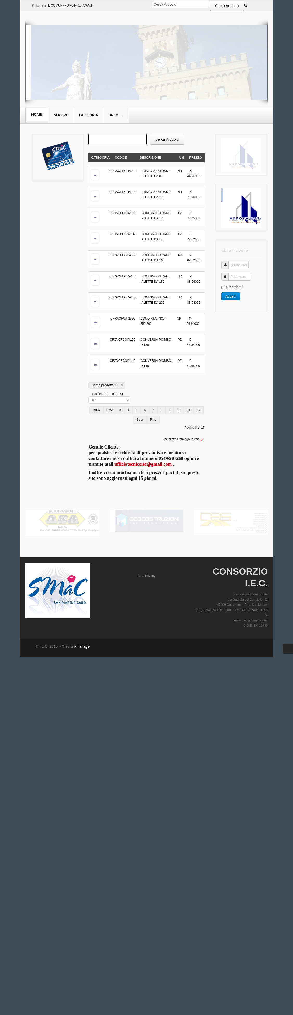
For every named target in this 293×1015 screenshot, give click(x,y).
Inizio (96, 410)
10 (178, 410)
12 (198, 410)
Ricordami (232, 287)
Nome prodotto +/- (105, 385)
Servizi (60, 115)
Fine (153, 419)
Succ (140, 419)
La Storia (88, 115)
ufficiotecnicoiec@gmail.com (143, 464)
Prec (109, 410)
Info (114, 115)
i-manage (81, 646)
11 (188, 410)
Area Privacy (146, 576)
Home (39, 5)
